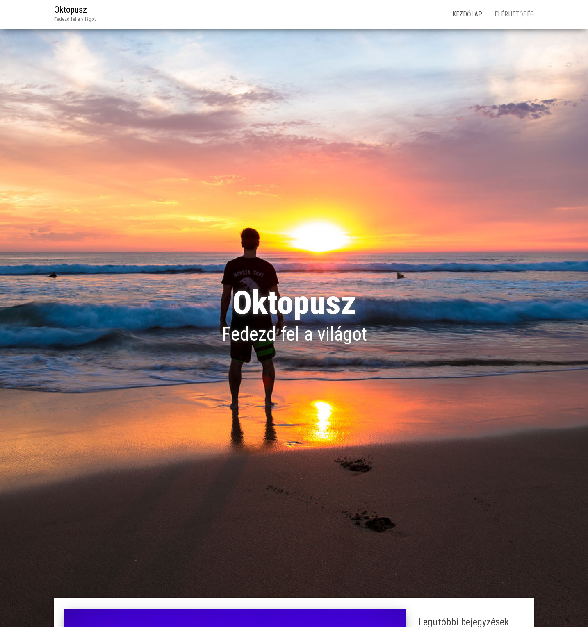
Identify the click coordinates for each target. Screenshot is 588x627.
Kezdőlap (467, 14)
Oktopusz (70, 10)
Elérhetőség (514, 14)
